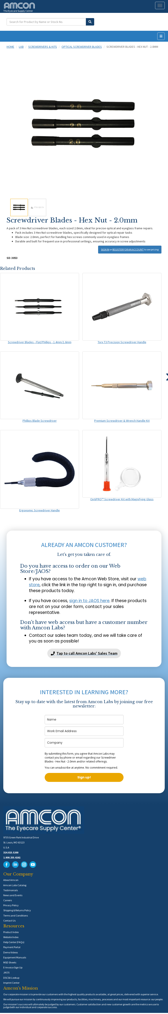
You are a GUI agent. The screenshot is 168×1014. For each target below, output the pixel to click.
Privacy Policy (11, 905)
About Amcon (10, 880)
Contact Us (9, 920)
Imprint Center (11, 982)
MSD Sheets (9, 962)
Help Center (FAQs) (13, 942)
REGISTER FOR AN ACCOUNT (128, 249)
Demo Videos (10, 952)
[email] (84, 731)
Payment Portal (11, 947)
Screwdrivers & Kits (42, 47)
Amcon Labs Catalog (14, 885)
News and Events (12, 895)
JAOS (6, 972)
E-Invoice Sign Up (12, 967)
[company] (84, 742)
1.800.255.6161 (11, 857)
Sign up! (84, 777)
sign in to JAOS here (89, 601)
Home (10, 47)
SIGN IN (105, 249)
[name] (84, 719)
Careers (7, 900)
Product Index (11, 932)
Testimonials (10, 890)
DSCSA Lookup (11, 977)
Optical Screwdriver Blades (82, 47)
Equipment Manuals (14, 957)
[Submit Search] (90, 22)
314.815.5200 (10, 852)
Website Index (10, 937)
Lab (21, 47)
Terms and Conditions (15, 915)
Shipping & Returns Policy (17, 910)
